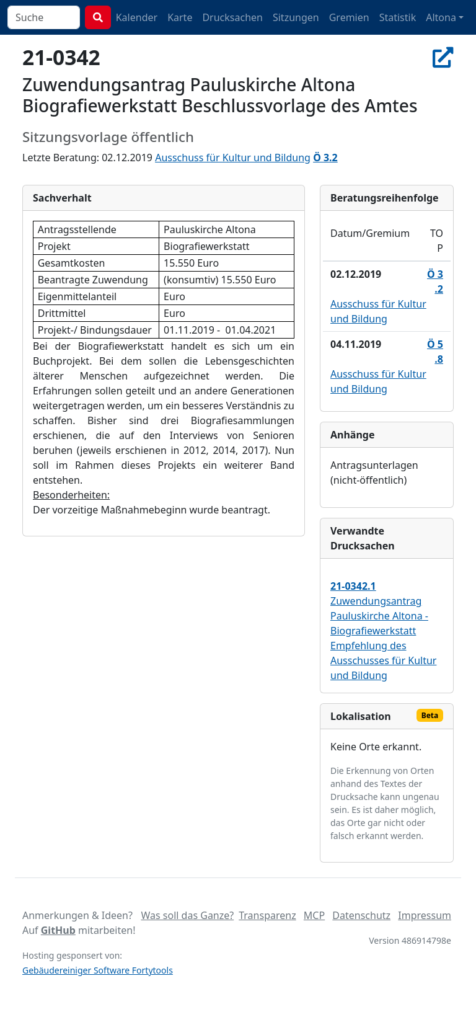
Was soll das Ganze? (187, 915)
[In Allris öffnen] (443, 57)
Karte (179, 17)
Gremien (349, 17)
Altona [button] (441, 17)
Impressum (424, 915)
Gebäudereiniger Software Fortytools (97, 970)
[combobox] (43, 17)
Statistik (397, 17)
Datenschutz (361, 915)
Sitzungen (296, 17)
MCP (314, 915)
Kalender (136, 17)
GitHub (58, 930)
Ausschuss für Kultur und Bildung (233, 157)
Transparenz (267, 915)
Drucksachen (232, 17)
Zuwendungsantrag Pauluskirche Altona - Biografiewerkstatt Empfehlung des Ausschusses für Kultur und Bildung (383, 630)
